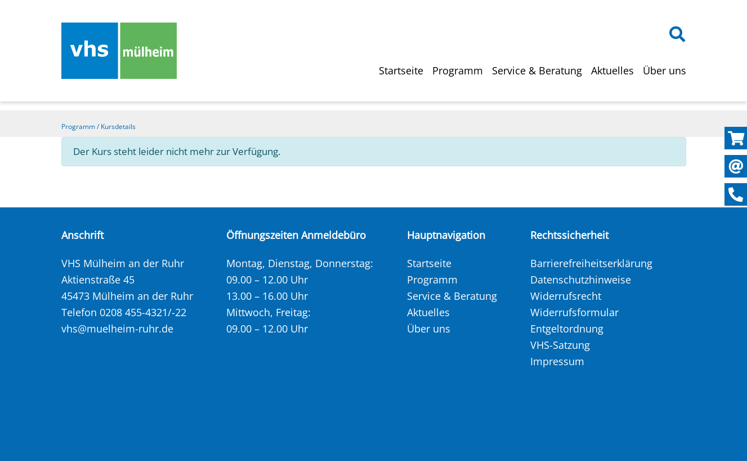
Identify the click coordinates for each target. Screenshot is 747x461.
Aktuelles (612, 70)
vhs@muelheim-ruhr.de (117, 328)
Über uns (664, 70)
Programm (457, 70)
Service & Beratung (537, 70)
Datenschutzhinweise (580, 279)
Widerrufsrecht (565, 296)
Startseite (401, 70)
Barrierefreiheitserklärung (591, 263)
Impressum (557, 361)
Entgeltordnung (566, 328)
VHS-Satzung (560, 345)
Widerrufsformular (574, 312)
